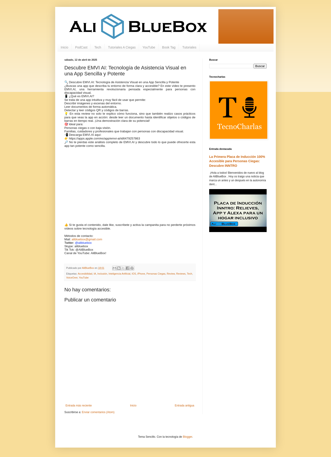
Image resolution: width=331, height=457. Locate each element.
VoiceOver (71, 277)
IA (95, 273)
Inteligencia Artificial (119, 273)
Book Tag (168, 47)
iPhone (141, 273)
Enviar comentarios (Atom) (98, 412)
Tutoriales (189, 47)
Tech (97, 47)
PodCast (81, 47)
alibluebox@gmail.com (87, 239)
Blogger (187, 436)
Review (171, 273)
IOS (134, 273)
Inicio (64, 47)
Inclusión (102, 273)
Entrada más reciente (79, 405)
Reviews (180, 273)
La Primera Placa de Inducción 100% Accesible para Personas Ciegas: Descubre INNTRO (237, 161)
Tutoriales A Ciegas (122, 47)
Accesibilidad (85, 273)
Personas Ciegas (155, 273)
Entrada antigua (184, 405)
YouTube (149, 47)
